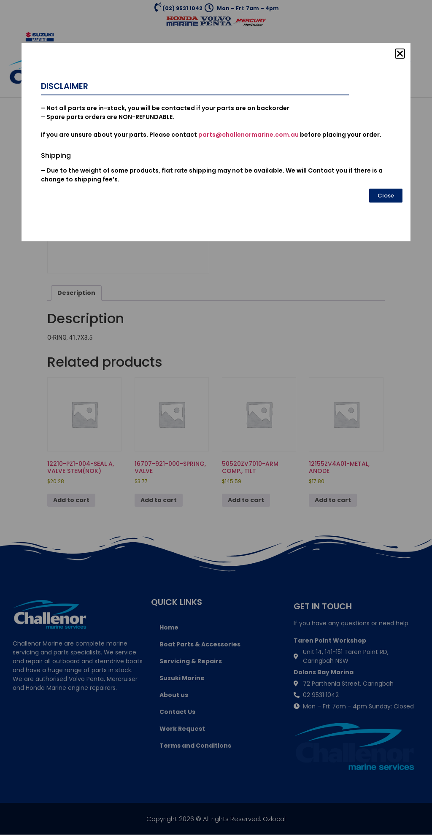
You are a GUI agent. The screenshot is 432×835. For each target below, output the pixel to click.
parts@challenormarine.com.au (248, 134)
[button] (400, 53)
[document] (216, 417)
